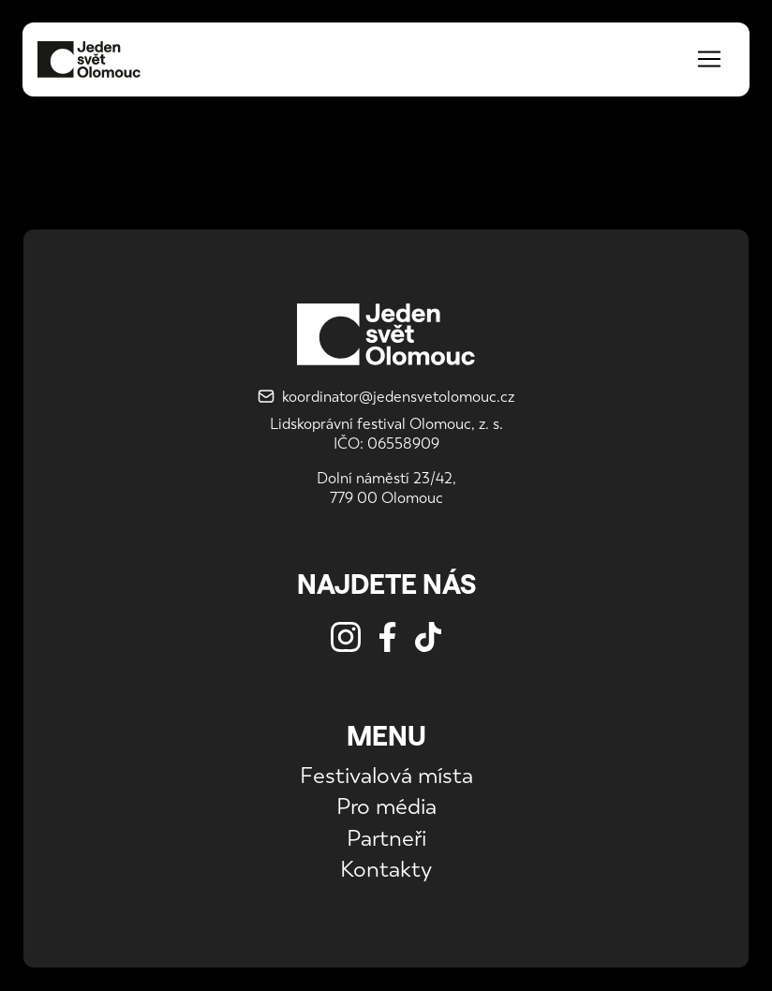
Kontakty (386, 868)
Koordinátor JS (71, 172)
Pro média (386, 806)
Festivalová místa (386, 775)
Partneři (386, 837)
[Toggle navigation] (709, 59)
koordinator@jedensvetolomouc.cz (386, 397)
